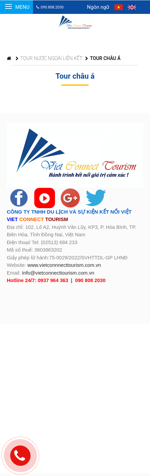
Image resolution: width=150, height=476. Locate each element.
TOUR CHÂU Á (102, 58)
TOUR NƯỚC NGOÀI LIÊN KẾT (49, 58)
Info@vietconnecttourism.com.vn (58, 273)
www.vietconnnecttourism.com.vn (64, 265)
